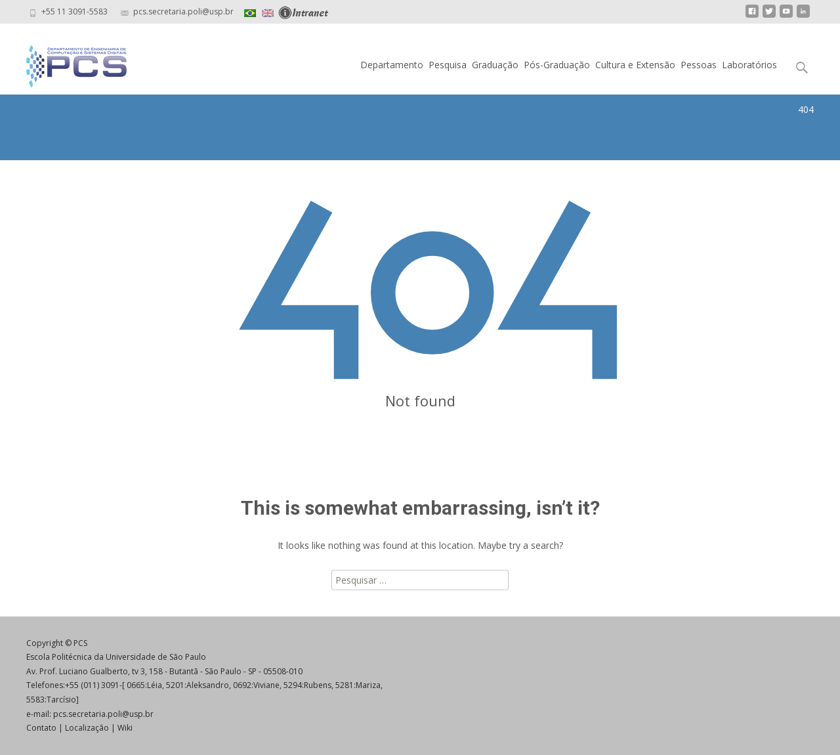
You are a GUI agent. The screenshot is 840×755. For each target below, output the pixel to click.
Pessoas (699, 64)
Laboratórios (749, 64)
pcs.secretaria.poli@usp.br (103, 714)
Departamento (391, 64)
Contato (41, 727)
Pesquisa (448, 64)
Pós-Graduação (557, 64)
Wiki (125, 727)
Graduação (495, 64)
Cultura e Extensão (635, 64)
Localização (87, 727)
